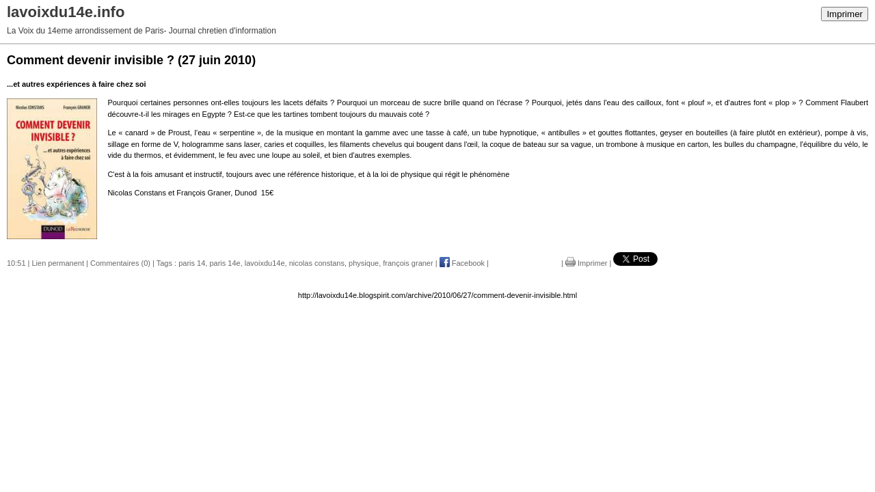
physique (364, 263)
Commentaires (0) (120, 263)
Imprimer (844, 14)
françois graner (408, 263)
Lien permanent (58, 263)
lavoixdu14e (265, 263)
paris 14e (224, 263)
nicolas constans (317, 263)
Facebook (462, 263)
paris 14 (191, 263)
